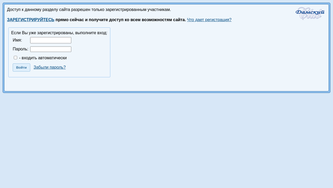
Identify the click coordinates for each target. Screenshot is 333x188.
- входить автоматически (40, 58)
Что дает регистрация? (209, 19)
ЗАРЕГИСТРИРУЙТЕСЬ (30, 19)
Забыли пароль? (50, 67)
